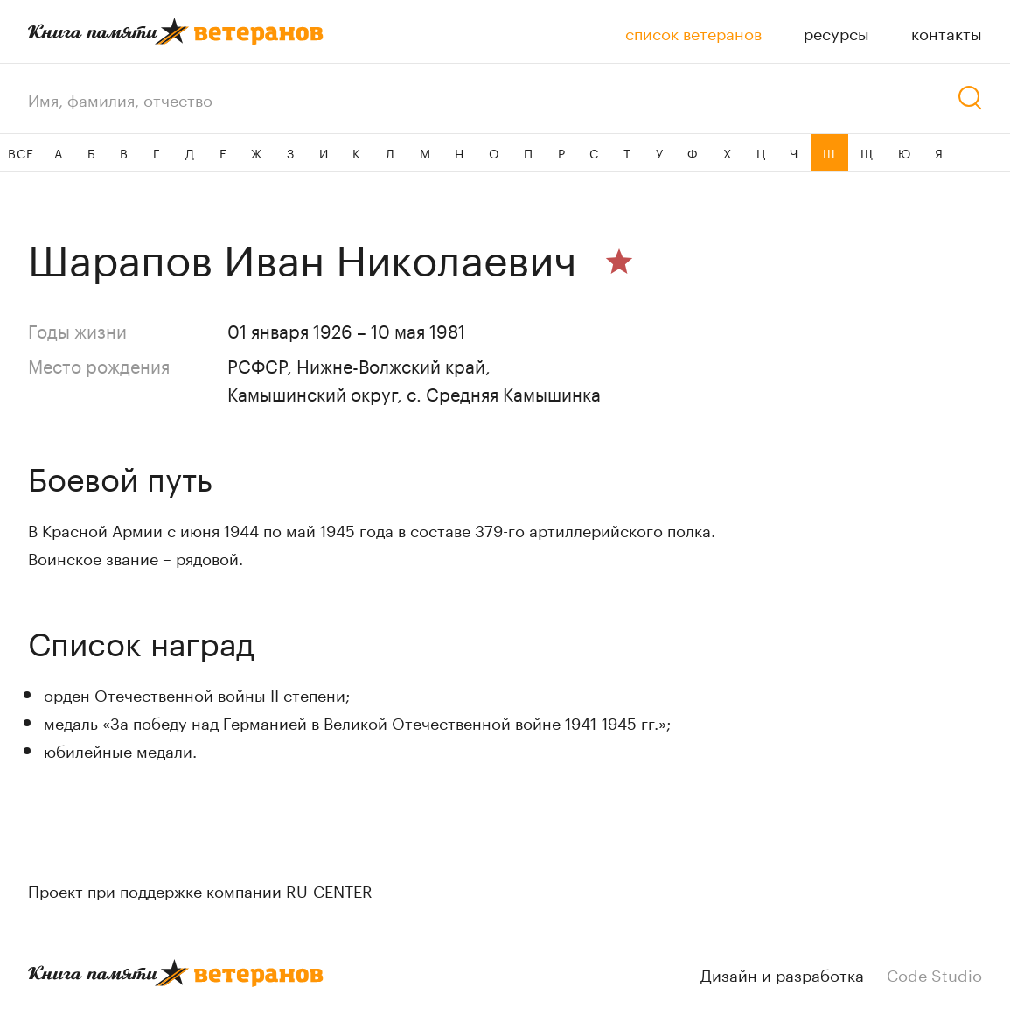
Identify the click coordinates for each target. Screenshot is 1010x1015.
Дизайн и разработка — (841, 973)
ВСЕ (20, 152)
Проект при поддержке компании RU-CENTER (200, 889)
